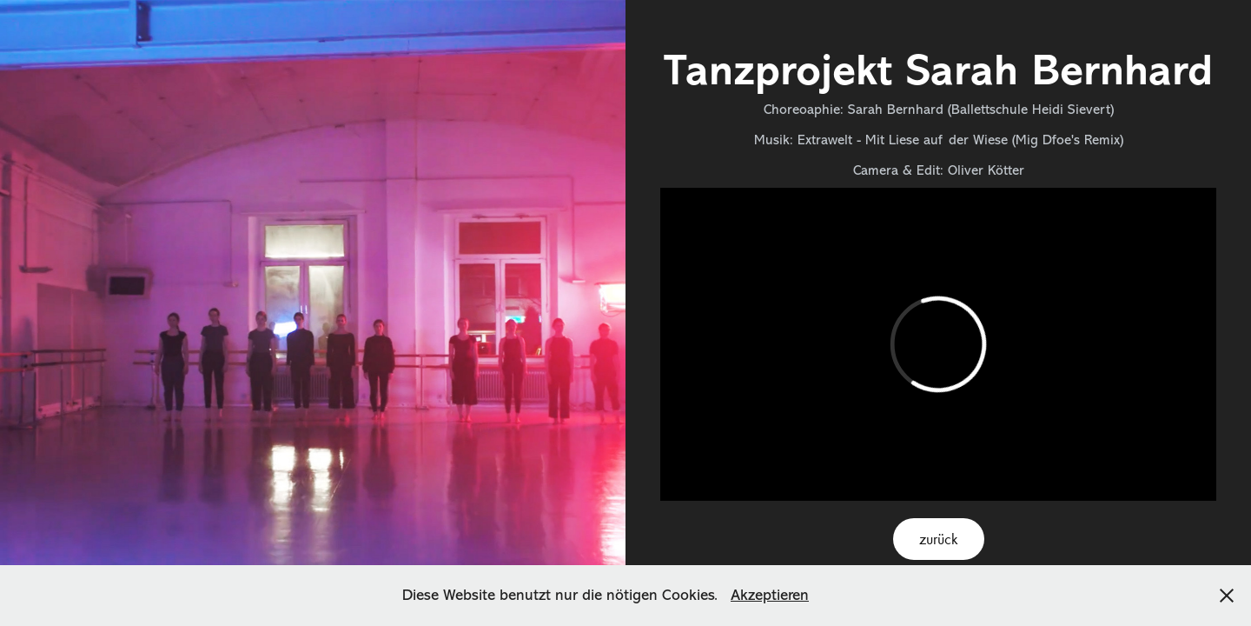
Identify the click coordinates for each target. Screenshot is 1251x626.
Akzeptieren (770, 594)
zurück (938, 539)
